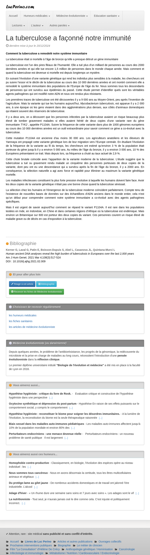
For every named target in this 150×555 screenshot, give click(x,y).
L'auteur (37, 25)
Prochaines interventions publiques (31, 545)
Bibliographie (46, 284)
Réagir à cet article (22, 284)
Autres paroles (60, 25)
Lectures (18, 25)
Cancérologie (127, 549)
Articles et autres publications (74, 541)
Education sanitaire (106, 15)
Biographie (64, 545)
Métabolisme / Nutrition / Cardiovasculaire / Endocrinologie (84, 553)
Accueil (13, 15)
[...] (50, 397)
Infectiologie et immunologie (27, 553)
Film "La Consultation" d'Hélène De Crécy (35, 549)
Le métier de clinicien (89, 545)
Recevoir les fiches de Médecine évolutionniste (36, 291)
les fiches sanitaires (20, 321)
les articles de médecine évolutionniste (32, 326)
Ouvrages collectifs (110, 541)
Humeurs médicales (37, 15)
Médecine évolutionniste (72, 15)
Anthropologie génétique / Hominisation (89, 549)
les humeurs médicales (22, 315)
